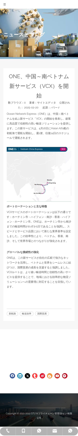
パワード (55, 107)
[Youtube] (57, 375)
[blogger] (49, 375)
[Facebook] (12, 375)
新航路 (12, 313)
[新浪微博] (42, 375)
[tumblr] (34, 375)
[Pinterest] (64, 375)
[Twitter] (27, 375)
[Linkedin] (20, 375)
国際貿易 (42, 313)
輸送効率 (26, 313)
